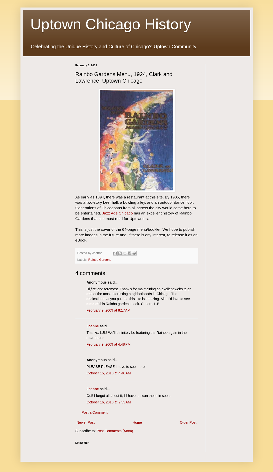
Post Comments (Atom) (115, 431)
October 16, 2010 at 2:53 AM (109, 402)
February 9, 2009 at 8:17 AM (109, 310)
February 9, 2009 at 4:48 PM (109, 344)
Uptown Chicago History (110, 24)
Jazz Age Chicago (117, 213)
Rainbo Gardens (99, 260)
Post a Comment (95, 412)
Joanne (93, 326)
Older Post (188, 422)
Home (137, 422)
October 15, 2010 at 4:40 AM (109, 373)
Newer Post (86, 422)
